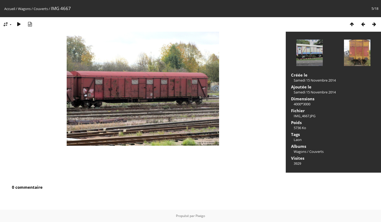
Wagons (24, 8)
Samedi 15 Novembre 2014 (315, 80)
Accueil (9, 8)
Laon (298, 139)
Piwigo (200, 216)
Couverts (41, 8)
